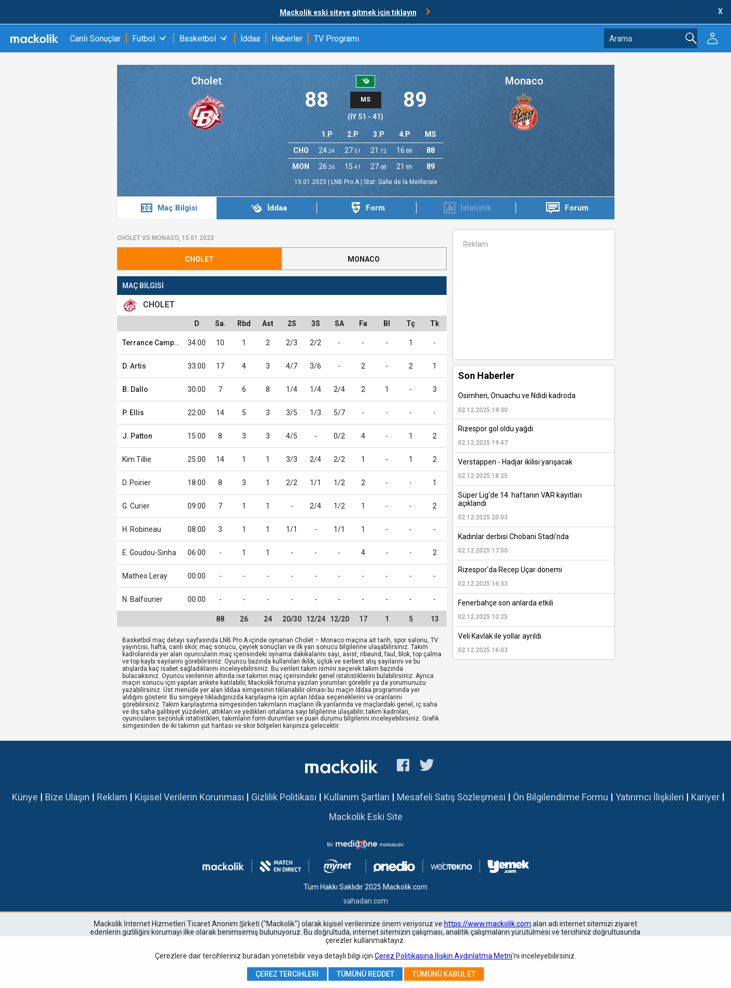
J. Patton (137, 436)
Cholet (206, 81)
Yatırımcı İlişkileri (649, 797)
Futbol (143, 39)
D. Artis (134, 366)
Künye (25, 797)
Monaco (524, 81)
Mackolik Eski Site (366, 816)
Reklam (112, 797)
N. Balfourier (142, 599)
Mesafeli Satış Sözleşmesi (451, 797)
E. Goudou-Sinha (149, 552)
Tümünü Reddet (365, 974)
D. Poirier (136, 482)
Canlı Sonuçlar (95, 39)
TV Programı (336, 39)
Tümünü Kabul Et (444, 974)
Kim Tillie (136, 459)
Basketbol (197, 39)
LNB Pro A (346, 182)
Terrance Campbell (154, 342)
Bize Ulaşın (67, 797)
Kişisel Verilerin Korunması (189, 797)
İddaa (250, 39)
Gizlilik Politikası (284, 797)
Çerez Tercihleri (287, 974)
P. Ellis (133, 412)
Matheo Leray (144, 576)
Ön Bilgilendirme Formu (560, 797)
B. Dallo (135, 389)
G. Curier (136, 506)
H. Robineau (141, 529)
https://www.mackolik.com (487, 924)
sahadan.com (365, 901)
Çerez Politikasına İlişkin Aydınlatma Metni (443, 956)
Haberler (287, 39)
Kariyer (705, 797)
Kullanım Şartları (357, 797)
